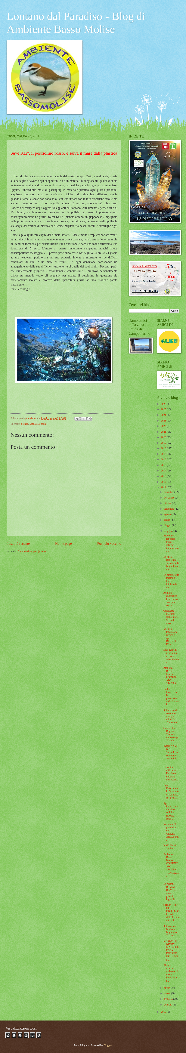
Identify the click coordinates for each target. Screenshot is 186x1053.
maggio (168, 531)
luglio (167, 519)
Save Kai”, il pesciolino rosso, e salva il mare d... (171, 656)
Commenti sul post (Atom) (32, 551)
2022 (164, 426)
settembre (169, 508)
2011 (164, 487)
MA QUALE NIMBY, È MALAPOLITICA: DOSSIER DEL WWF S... (171, 950)
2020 (164, 437)
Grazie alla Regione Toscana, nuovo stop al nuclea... (170, 734)
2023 (164, 420)
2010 (164, 1011)
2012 (164, 481)
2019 (164, 442)
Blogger (108, 1045)
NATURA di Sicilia (169, 847)
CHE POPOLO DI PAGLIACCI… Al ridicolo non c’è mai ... (171, 913)
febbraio (168, 999)
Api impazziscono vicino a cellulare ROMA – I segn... (171, 811)
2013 (164, 476)
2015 (164, 465)
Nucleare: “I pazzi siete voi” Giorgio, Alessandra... (171, 832)
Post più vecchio (109, 543)
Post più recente (18, 543)
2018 (164, 448)
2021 (164, 431)
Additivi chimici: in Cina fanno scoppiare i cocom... (170, 599)
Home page (63, 543)
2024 (164, 415)
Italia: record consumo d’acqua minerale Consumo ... (171, 716)
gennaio (168, 1004)
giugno (168, 525)
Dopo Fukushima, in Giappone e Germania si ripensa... (171, 791)
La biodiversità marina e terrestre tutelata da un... (171, 581)
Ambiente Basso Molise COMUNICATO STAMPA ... (171, 675)
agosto (167, 514)
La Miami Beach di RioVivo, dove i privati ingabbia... (170, 891)
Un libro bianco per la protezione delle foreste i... (171, 697)
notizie (24, 423)
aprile (167, 988)
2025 (164, 409)
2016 (164, 459)
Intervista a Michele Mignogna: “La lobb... (170, 931)
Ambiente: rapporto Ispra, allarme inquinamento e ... (171, 543)
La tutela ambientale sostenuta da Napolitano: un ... (171, 563)
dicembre (169, 492)
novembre (169, 497)
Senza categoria (37, 423)
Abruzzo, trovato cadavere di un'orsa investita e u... (170, 973)
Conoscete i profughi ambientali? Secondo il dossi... (170, 617)
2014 (164, 470)
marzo (167, 993)
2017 (164, 453)
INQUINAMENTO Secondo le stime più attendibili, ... (170, 754)
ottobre (168, 503)
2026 (164, 404)
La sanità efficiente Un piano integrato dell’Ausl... (170, 773)
